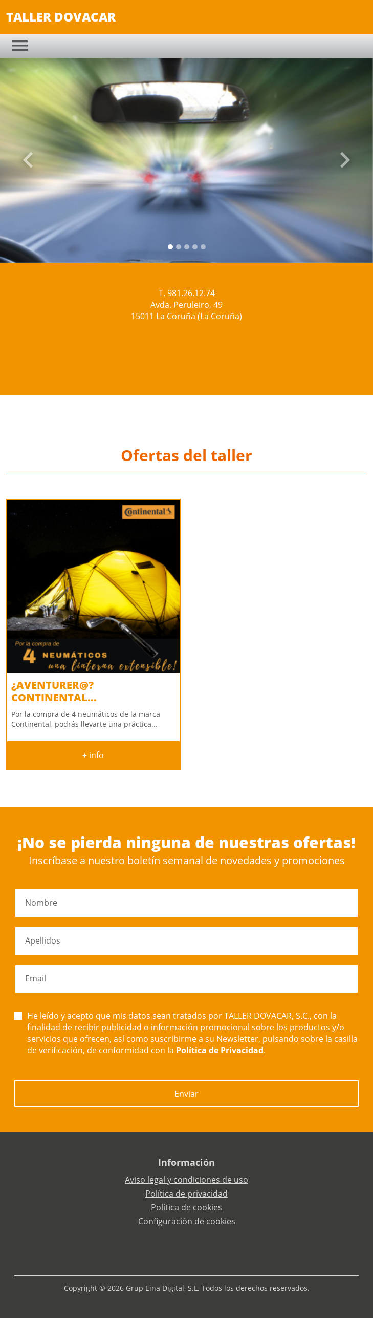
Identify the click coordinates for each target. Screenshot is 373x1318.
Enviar (186, 1093)
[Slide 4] (203, 247)
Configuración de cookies (186, 1221)
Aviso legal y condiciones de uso (186, 1179)
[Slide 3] (195, 247)
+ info (93, 755)
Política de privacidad (186, 1193)
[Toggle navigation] (20, 45)
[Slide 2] (186, 247)
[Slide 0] (170, 247)
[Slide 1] (178, 247)
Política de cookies (186, 1207)
